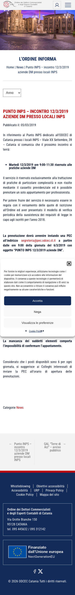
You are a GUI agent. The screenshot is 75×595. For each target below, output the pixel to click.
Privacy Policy (55, 490)
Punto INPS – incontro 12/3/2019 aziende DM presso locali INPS (35, 114)
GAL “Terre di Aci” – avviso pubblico (55, 447)
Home (10, 67)
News (19, 67)
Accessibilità (19, 490)
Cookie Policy (35, 331)
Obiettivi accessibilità (50, 486)
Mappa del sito (49, 495)
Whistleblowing (20, 486)
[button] (69, 264)
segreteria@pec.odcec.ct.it (40, 240)
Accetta (37, 300)
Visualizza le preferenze (37, 322)
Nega (37, 311)
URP (36, 490)
